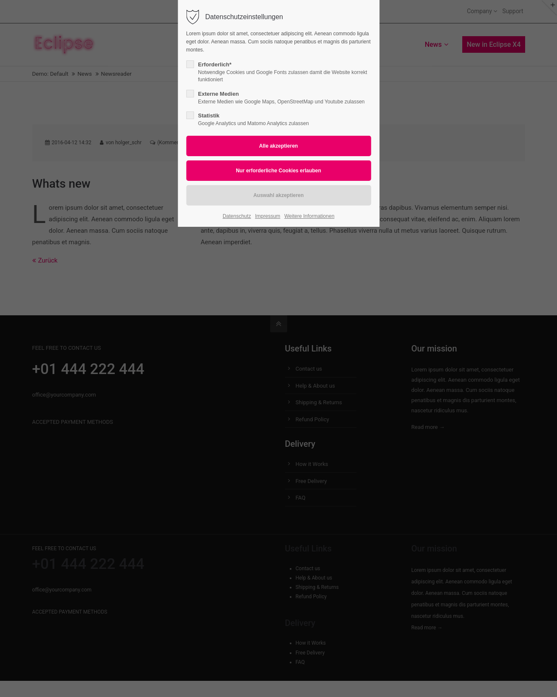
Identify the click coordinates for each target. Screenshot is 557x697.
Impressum (267, 216)
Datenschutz (237, 216)
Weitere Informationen (309, 216)
